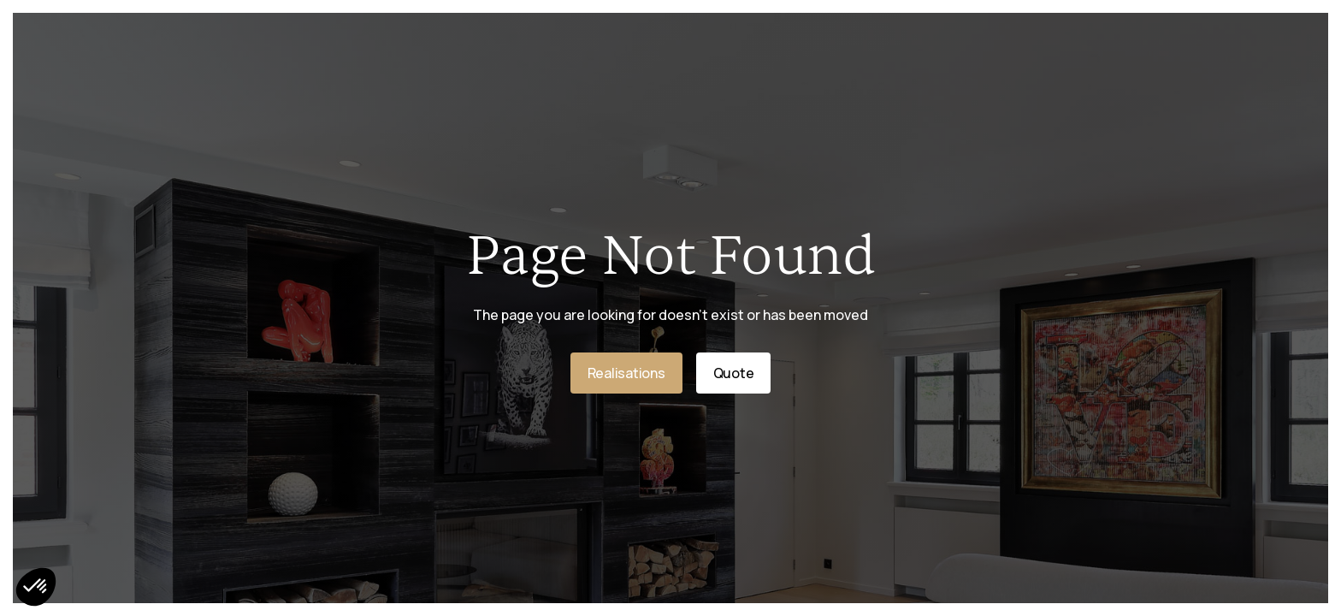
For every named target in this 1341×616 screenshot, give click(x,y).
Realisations (626, 373)
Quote (733, 373)
